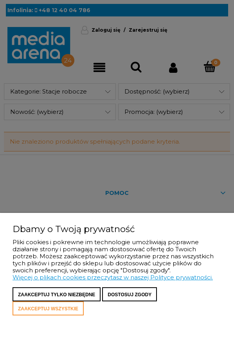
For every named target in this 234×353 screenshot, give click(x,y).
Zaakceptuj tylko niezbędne (56, 294)
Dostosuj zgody (129, 294)
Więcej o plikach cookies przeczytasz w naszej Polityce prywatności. (113, 277)
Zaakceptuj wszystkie (48, 309)
